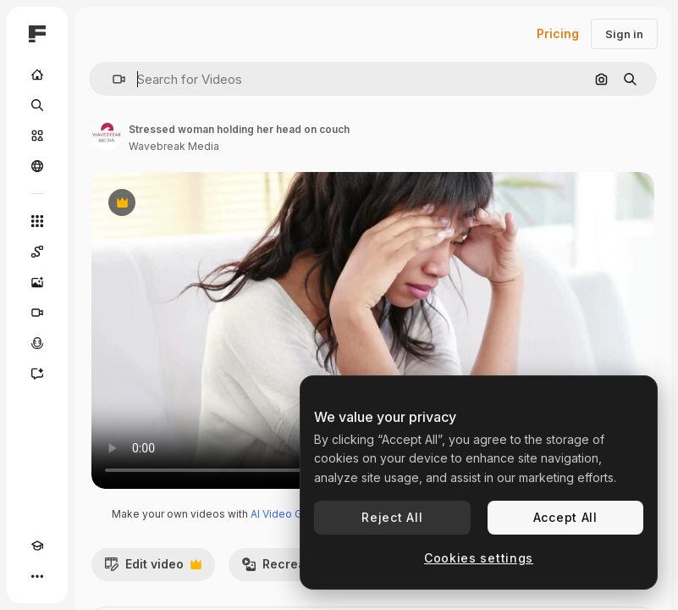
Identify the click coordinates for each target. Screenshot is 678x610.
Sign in (624, 34)
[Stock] (37, 135)
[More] (37, 576)
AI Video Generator (298, 513)
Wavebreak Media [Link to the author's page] (174, 146)
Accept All (565, 517)
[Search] (37, 105)
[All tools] (37, 221)
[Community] (37, 166)
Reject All (391, 517)
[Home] (37, 74)
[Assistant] (37, 373)
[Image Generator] (37, 282)
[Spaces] (37, 251)
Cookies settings (478, 558)
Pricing (558, 33)
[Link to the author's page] (106, 135)
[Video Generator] (37, 312)
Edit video (152, 568)
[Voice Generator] (37, 343)
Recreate (288, 568)
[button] (112, 79)
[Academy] (37, 545)
